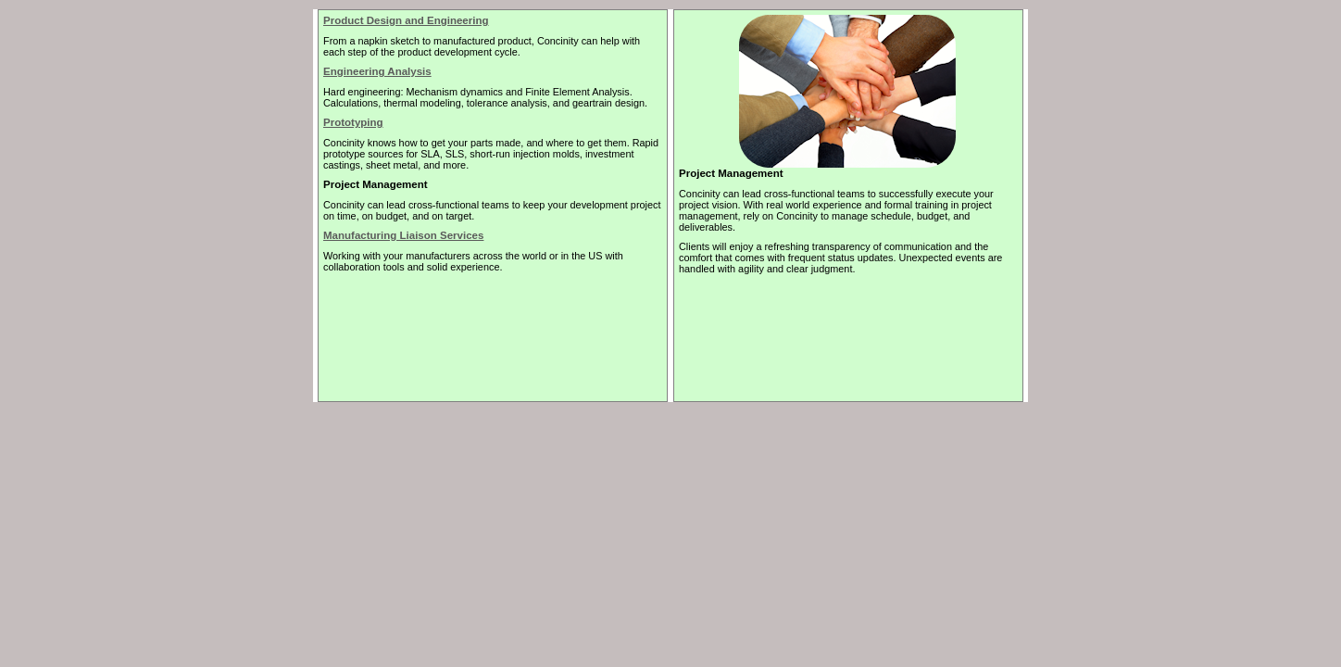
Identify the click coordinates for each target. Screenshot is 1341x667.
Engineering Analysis (377, 71)
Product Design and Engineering (406, 20)
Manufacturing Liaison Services (403, 235)
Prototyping (353, 122)
